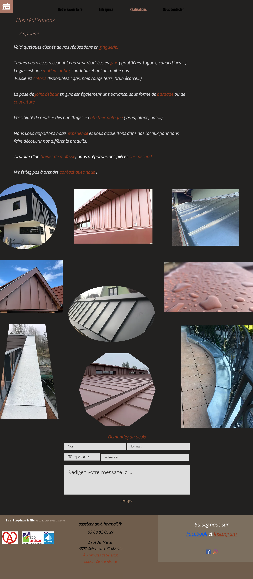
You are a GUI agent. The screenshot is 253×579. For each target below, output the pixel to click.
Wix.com (60, 520)
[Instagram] (215, 552)
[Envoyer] (127, 500)
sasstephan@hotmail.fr (100, 524)
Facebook (196, 534)
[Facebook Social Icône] (208, 552)
